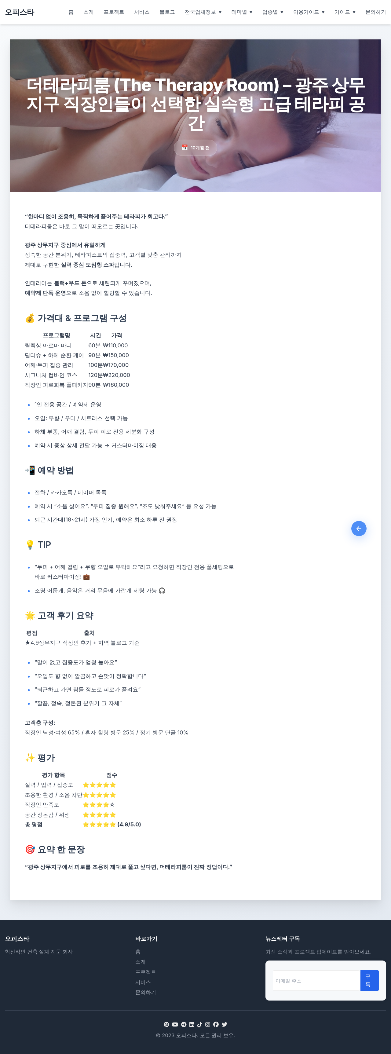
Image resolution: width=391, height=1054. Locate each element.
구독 (368, 980)
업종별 (270, 12)
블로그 (167, 12)
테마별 (239, 12)
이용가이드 (306, 12)
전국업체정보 (200, 12)
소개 (88, 12)
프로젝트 (114, 12)
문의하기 (375, 12)
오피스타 (19, 12)
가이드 (342, 12)
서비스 (142, 12)
